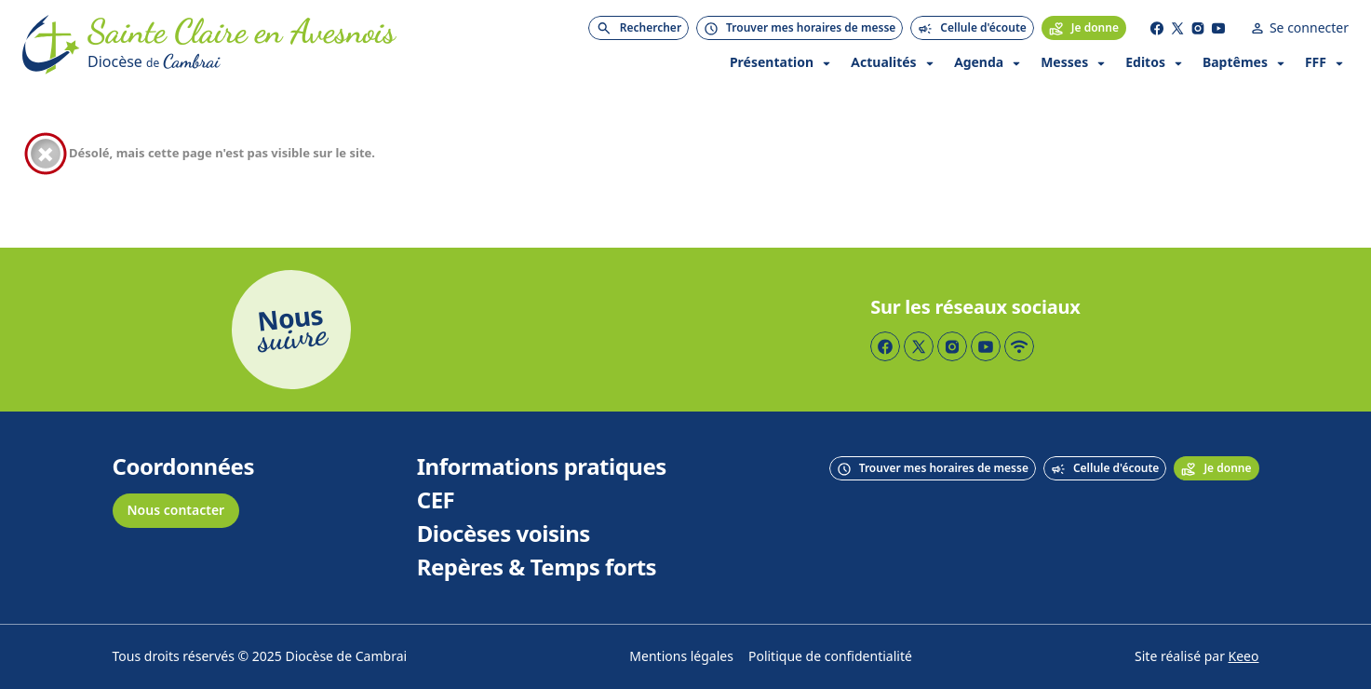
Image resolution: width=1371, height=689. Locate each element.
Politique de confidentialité (830, 657)
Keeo (1244, 657)
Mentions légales (681, 657)
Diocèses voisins (503, 534)
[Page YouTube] (1218, 28)
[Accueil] (51, 44)
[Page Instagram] (1198, 28)
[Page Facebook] (1157, 28)
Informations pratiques (541, 467)
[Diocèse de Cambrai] (241, 61)
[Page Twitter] (1177, 28)
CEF (436, 501)
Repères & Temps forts (536, 568)
